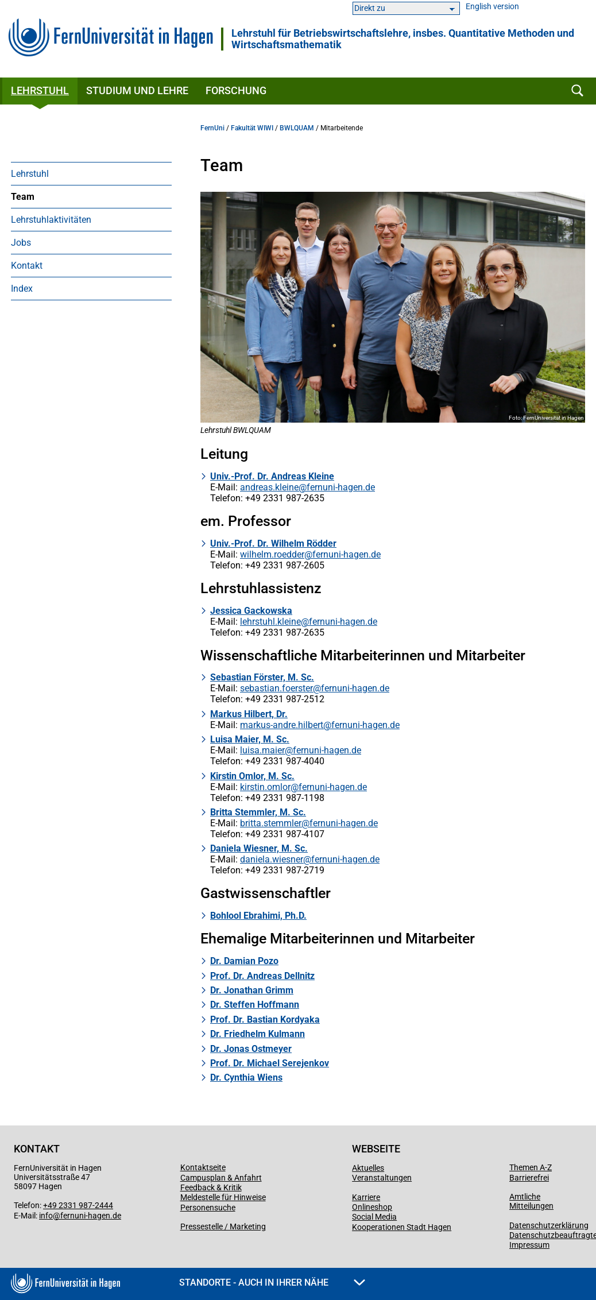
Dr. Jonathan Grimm (251, 990)
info (46, 1215)
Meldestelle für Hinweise (223, 1197)
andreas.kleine (269, 487)
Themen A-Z (530, 1167)
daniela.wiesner (271, 859)
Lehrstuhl (40, 90)
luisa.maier (262, 750)
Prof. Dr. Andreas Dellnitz (262, 975)
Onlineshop (372, 1207)
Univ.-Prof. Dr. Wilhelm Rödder (273, 543)
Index (22, 288)
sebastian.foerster (276, 688)
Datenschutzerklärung (549, 1225)
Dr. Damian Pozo (244, 960)
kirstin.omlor (265, 786)
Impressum (529, 1244)
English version (492, 6)
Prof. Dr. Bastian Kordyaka (265, 1019)
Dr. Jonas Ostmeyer (251, 1048)
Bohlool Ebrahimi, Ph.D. (258, 915)
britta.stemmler (270, 823)
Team (22, 196)
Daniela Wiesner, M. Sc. (259, 848)
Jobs (21, 242)
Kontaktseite (203, 1167)
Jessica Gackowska (251, 610)
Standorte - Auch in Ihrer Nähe (272, 1282)
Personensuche (207, 1207)
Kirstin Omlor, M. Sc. (252, 776)
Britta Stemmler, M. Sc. (258, 812)
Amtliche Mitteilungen (531, 1201)
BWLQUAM (297, 128)
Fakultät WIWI (252, 128)
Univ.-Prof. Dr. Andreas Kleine (272, 476)
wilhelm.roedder (272, 554)
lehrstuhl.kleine (270, 621)
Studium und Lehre (137, 90)
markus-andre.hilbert (281, 724)
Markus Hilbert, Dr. (249, 714)
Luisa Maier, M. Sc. (249, 739)
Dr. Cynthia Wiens (246, 1077)
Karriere (366, 1197)
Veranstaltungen (382, 1177)
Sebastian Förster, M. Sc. (262, 677)
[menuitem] (91, 173)
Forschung (236, 90)
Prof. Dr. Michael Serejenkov (269, 1063)
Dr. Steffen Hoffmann (254, 1004)
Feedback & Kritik (211, 1187)
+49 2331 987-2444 (78, 1205)
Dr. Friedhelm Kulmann (257, 1033)
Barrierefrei (529, 1177)
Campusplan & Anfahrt (221, 1177)
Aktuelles (368, 1168)
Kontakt (26, 265)
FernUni (212, 128)
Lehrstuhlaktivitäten (51, 219)
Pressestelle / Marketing (223, 1226)
